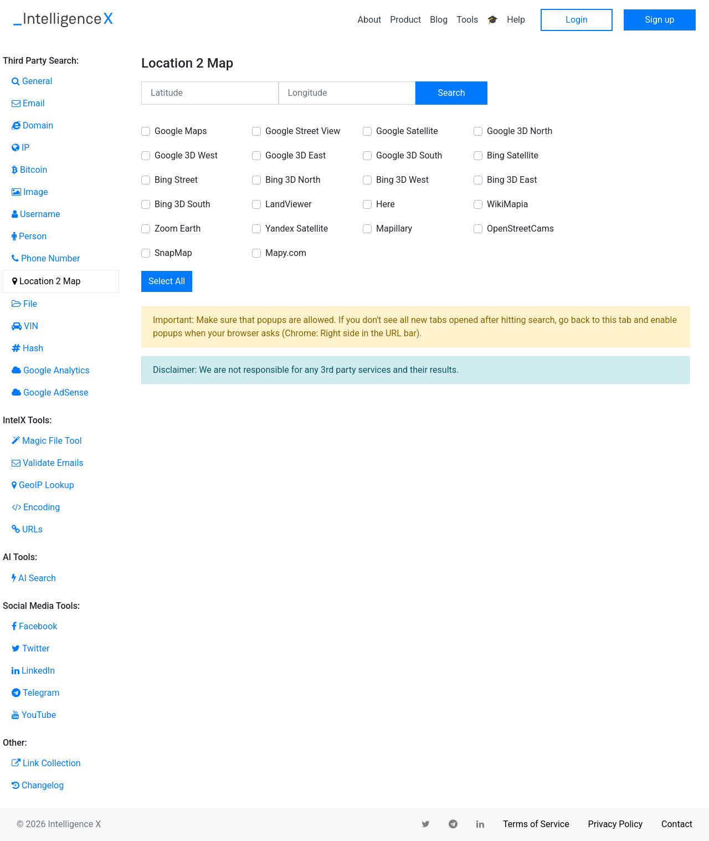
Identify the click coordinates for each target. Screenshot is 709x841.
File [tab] (24, 304)
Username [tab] (36, 214)
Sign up (660, 19)
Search (451, 93)
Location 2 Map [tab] (46, 281)
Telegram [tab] (35, 693)
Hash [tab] (27, 348)
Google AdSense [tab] (50, 392)
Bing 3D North (293, 180)
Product (405, 19)
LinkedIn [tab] (33, 670)
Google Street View (302, 131)
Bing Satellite (512, 155)
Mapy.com (285, 253)
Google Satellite (407, 131)
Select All (166, 281)
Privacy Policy (615, 824)
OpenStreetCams (520, 228)
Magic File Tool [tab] (47, 440)
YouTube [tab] (34, 715)
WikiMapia (507, 204)
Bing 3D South (182, 204)
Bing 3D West (402, 180)
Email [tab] (28, 103)
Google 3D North (519, 131)
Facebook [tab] (34, 626)
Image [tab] (30, 192)
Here (385, 204)
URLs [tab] (27, 529)
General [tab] (32, 81)
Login (576, 19)
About (370, 19)
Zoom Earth (178, 228)
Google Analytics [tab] (51, 370)
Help (516, 19)
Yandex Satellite (296, 228)
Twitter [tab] (30, 648)
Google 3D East (295, 155)
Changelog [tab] (38, 785)
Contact (676, 824)
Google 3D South (409, 155)
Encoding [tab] (36, 507)
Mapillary (394, 228)
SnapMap (173, 253)
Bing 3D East (512, 180)
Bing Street (176, 180)
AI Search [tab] (34, 578)
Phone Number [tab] (46, 258)
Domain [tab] (32, 125)
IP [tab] (20, 147)
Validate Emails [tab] (48, 463)
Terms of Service (536, 824)
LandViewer (288, 204)
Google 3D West (186, 155)
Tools (467, 19)
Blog (439, 19)
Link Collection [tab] (46, 763)
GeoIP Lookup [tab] (43, 485)
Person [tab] (29, 236)
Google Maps (181, 131)
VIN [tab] (25, 326)
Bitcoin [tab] (29, 170)
